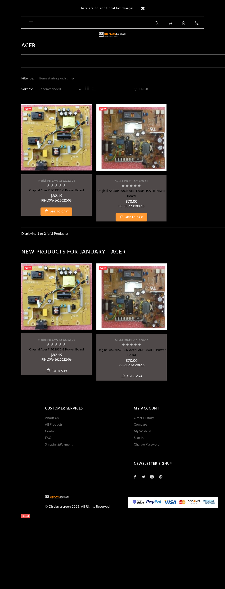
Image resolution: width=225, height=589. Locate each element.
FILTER (144, 89)
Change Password (147, 444)
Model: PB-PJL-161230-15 (131, 181)
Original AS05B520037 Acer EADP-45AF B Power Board (131, 193)
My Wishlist (142, 431)
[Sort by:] (58, 89)
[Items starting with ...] (55, 78)
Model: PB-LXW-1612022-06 (56, 180)
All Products (54, 424)
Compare (140, 424)
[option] (56, 314)
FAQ (48, 438)
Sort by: (27, 89)
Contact (51, 431)
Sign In (139, 438)
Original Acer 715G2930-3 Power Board (56, 190)
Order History (144, 418)
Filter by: (28, 78)
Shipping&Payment (59, 444)
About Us (52, 418)
